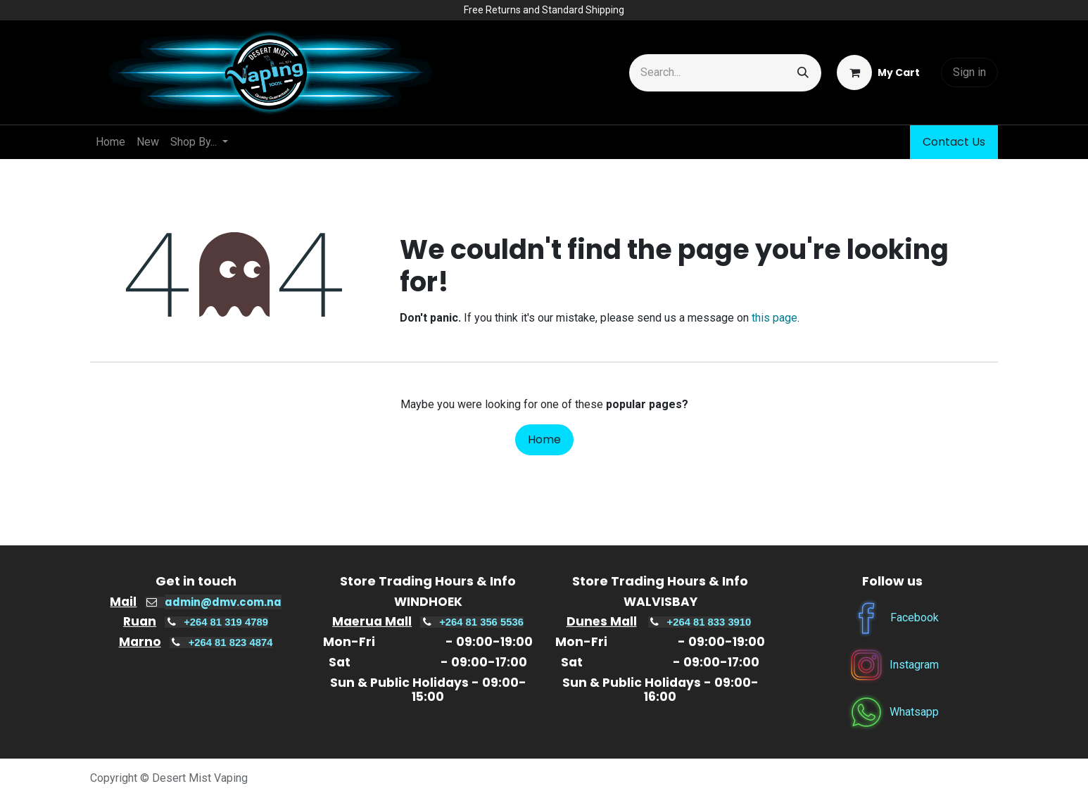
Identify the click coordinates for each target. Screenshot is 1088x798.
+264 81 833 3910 (709, 622)
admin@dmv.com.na (223, 602)
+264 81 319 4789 (226, 622)
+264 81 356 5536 (481, 622)
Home (544, 439)
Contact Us (954, 142)
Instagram (914, 664)
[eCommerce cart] (878, 72)
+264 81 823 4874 (231, 642)
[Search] (803, 72)
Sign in (969, 72)
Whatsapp (914, 711)
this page (774, 317)
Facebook (914, 616)
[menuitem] (110, 142)
